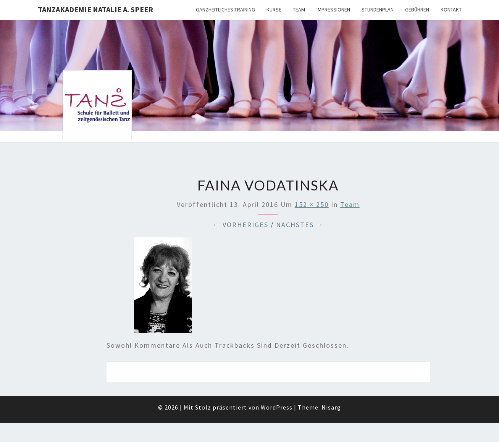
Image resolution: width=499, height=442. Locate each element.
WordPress (276, 407)
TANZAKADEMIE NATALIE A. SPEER (95, 9)
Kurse (273, 9)
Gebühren (417, 9)
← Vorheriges (240, 224)
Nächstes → (300, 224)
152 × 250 (312, 204)
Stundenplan (378, 9)
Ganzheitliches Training (225, 9)
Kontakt (451, 9)
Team (299, 9)
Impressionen (333, 9)
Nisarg (331, 407)
